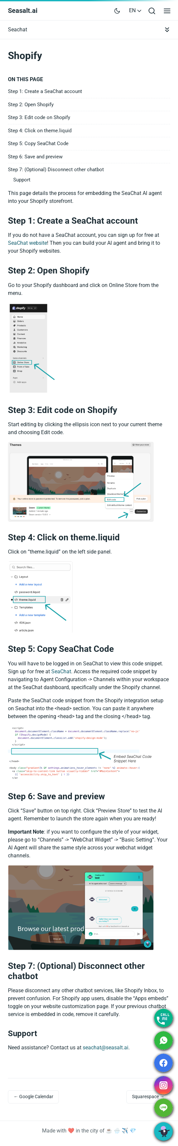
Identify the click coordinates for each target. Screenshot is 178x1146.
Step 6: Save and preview (35, 157)
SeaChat (61, 671)
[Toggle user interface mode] (117, 10)
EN (136, 10)
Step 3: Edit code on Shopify (39, 117)
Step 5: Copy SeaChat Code (38, 143)
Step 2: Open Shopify (31, 105)
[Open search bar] (152, 10)
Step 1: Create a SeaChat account (45, 91)
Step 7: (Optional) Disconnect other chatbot (56, 170)
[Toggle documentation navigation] (167, 29)
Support (21, 180)
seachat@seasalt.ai (105, 1047)
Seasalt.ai (22, 11)
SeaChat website (27, 243)
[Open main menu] (167, 10)
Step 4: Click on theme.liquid (39, 131)
